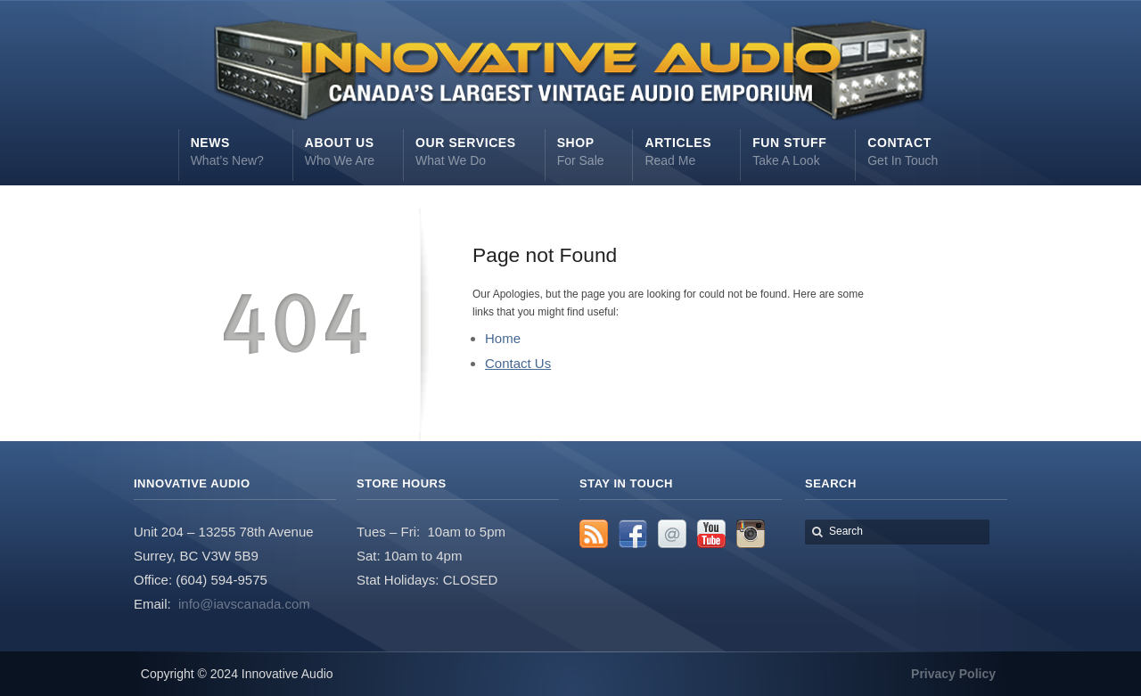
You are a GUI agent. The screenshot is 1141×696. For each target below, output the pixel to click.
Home (503, 338)
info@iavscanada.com (244, 603)
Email (672, 534)
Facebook (633, 534)
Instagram (750, 534)
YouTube (711, 534)
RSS (593, 534)
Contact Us (518, 363)
